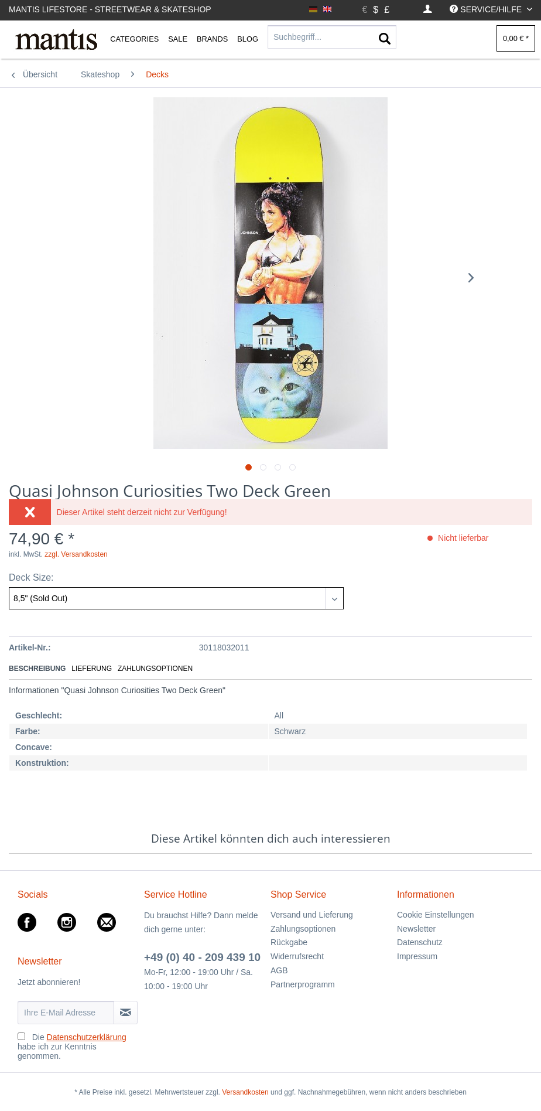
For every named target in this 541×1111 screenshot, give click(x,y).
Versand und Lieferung (311, 914)
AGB (279, 970)
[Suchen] (384, 39)
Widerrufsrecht (297, 956)
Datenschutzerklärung (86, 1037)
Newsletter (416, 928)
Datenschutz (420, 942)
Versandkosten (245, 1092)
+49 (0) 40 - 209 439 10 (202, 957)
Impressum (417, 956)
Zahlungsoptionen (155, 668)
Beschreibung (37, 668)
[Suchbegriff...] (332, 37)
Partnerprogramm (302, 984)
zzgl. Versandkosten (75, 554)
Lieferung (91, 668)
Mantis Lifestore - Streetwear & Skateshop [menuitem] (110, 9)
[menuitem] (428, 9)
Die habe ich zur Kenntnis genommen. (72, 1046)
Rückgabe (288, 942)
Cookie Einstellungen (435, 914)
